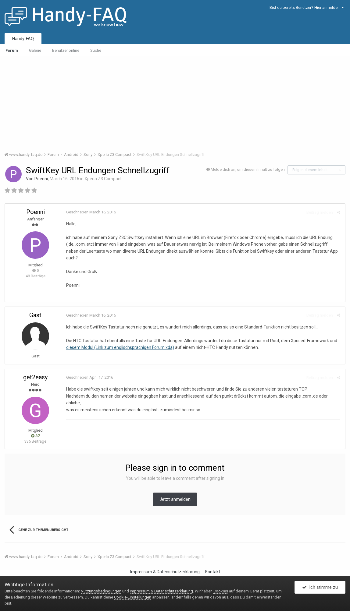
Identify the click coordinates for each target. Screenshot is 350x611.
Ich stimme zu (320, 587)
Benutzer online (65, 50)
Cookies (220, 591)
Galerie (35, 50)
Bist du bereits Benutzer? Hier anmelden (307, 7)
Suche (95, 50)
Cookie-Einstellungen (132, 597)
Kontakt (212, 565)
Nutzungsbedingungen (101, 591)
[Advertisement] (175, 102)
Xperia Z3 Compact (103, 178)
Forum (11, 50)
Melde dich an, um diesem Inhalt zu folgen (248, 169)
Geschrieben (91, 212)
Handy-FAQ (23, 38)
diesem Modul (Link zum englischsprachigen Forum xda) (120, 340)
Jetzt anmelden (175, 492)
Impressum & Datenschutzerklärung (165, 565)
